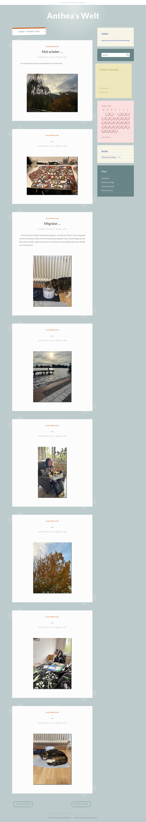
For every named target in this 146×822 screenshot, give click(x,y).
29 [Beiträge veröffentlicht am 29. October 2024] (107, 131)
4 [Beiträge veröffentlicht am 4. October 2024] (119, 114)
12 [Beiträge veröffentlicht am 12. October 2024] (124, 118)
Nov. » (108, 137)
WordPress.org (107, 190)
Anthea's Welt (73, 15)
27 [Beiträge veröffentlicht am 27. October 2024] (128, 127)
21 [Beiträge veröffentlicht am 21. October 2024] (103, 127)
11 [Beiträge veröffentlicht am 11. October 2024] (119, 118)
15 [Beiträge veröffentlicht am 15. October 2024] (107, 122)
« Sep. (103, 137)
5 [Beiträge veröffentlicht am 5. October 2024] (123, 114)
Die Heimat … (104, 88)
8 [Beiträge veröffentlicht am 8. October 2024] (107, 118)
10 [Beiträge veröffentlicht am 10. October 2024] (115, 118)
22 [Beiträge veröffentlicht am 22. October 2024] (107, 127)
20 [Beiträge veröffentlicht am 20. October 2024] (128, 122)
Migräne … (52, 223)
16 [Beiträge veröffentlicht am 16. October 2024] (111, 122)
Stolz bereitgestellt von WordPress (60, 818)
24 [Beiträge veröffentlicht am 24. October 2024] (115, 127)
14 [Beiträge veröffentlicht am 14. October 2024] (103, 122)
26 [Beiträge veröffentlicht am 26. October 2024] (124, 127)
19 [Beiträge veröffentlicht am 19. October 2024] (124, 122)
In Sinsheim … (104, 92)
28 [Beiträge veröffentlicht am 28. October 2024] (103, 131)
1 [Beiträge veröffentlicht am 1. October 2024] (107, 114)
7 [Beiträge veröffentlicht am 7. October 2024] (103, 118)
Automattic (93, 818)
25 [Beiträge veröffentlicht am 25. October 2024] (119, 127)
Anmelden (105, 178)
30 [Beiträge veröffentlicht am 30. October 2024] (111, 131)
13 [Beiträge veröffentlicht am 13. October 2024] (128, 118)
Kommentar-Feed (107, 186)
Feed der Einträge (107, 182)
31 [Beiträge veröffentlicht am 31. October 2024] (115, 131)
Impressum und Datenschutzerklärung (73, 2)
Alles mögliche (52, 46)
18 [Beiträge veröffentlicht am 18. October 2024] (119, 122)
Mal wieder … (52, 51)
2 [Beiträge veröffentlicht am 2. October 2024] (111, 114)
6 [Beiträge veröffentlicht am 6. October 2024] (127, 114)
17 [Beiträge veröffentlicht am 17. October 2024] (115, 122)
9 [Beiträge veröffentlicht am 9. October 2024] (111, 118)
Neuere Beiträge (81, 804)
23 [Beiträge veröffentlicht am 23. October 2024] (111, 127)
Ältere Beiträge (23, 804)
